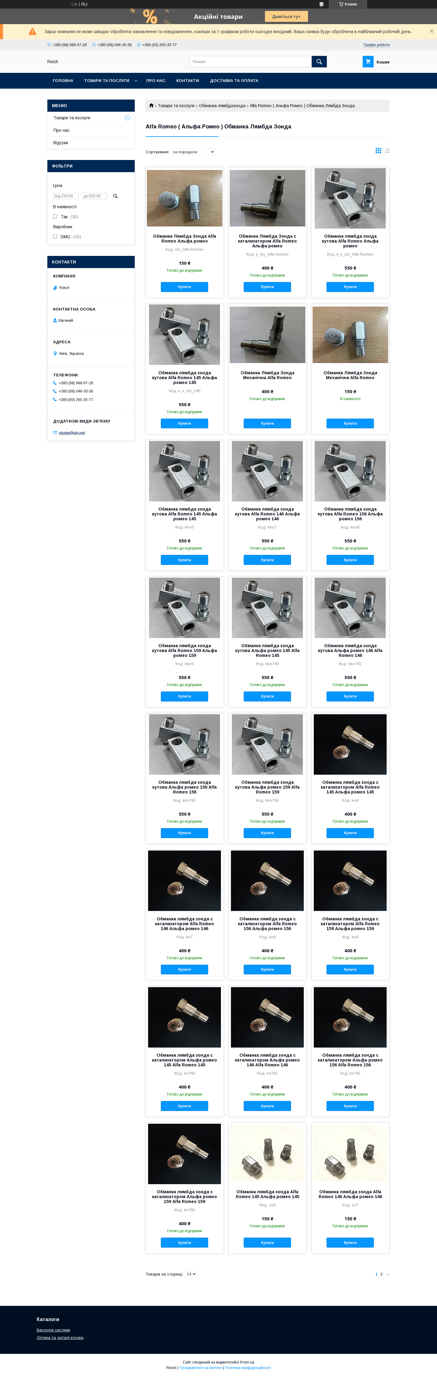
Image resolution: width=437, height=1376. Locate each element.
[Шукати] (319, 61)
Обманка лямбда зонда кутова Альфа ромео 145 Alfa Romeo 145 (267, 650)
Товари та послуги (106, 80)
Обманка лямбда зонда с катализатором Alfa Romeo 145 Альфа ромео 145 (350, 787)
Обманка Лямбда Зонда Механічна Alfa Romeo (267, 375)
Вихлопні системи (53, 1330)
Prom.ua (247, 1362)
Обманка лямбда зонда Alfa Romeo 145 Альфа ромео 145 (267, 1194)
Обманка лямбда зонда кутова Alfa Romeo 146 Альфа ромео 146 (267, 514)
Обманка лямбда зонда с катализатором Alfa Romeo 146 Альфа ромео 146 (184, 923)
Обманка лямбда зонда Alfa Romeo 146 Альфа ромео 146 (350, 1194)
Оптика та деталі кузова (60, 1337)
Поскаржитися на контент (200, 1368)
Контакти (187, 80)
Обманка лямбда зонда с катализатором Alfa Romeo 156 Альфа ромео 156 (267, 923)
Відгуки (60, 142)
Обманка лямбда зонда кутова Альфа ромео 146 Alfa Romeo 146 (350, 650)
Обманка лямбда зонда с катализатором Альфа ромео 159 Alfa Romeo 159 (184, 1196)
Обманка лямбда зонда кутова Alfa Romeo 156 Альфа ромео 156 (350, 514)
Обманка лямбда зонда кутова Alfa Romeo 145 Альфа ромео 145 (184, 377)
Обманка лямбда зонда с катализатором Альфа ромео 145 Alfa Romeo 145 (184, 1060)
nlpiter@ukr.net (72, 432)
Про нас (155, 80)
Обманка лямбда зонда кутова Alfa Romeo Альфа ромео (350, 241)
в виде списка (387, 152)
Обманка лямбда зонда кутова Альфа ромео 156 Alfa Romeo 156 (184, 787)
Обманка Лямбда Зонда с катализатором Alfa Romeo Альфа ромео (267, 241)
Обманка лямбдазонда (222, 105)
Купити (184, 287)
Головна (63, 80)
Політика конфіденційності (248, 1368)
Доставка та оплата (234, 80)
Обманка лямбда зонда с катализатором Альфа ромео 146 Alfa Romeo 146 (267, 1060)
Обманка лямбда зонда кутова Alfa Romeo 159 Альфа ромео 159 (184, 650)
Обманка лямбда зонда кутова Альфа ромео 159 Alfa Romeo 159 (267, 787)
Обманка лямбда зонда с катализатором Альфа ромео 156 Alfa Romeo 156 (350, 1060)
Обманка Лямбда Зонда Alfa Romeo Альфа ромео (184, 238)
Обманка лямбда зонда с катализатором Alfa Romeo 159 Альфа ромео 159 (350, 923)
